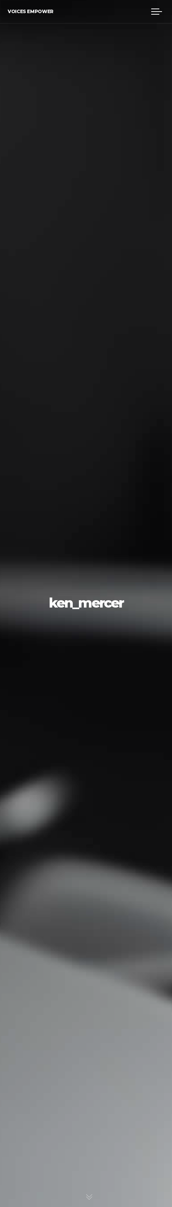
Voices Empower (30, 11)
